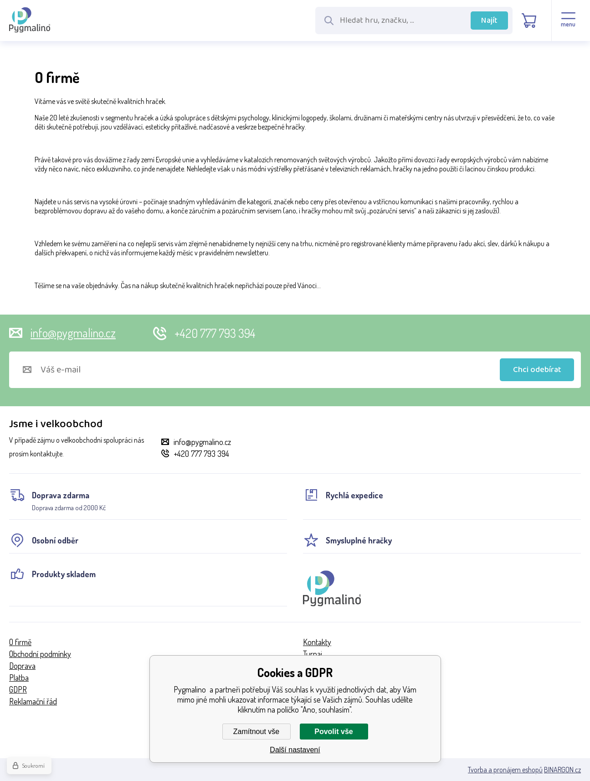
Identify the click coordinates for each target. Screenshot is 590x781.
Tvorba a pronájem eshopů (505, 769)
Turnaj (312, 654)
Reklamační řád (33, 701)
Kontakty (317, 642)
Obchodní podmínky (40, 654)
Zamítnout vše (256, 731)
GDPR (18, 689)
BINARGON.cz (562, 769)
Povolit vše (333, 731)
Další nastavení (295, 750)
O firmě (20, 642)
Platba (19, 677)
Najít (489, 20)
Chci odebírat (537, 369)
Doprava (22, 666)
